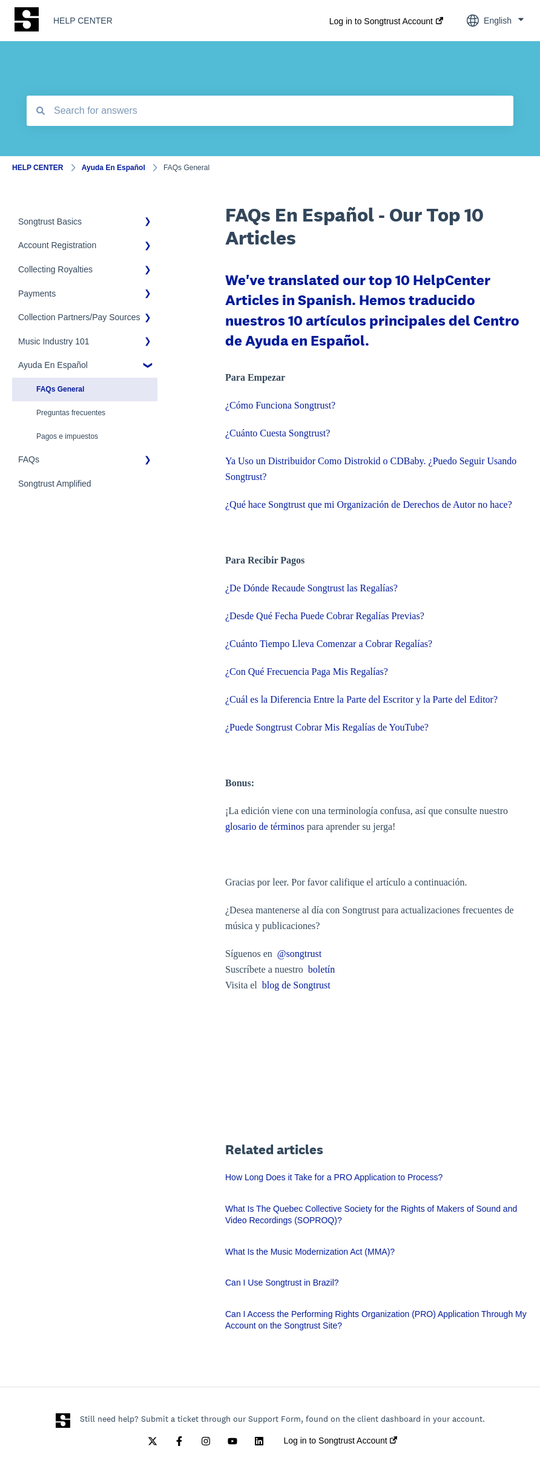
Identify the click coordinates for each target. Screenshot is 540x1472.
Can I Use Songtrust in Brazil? (282, 1282)
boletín (321, 969)
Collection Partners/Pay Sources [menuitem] (79, 317)
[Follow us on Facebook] (179, 1441)
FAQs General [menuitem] (60, 389)
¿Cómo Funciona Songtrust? (280, 405)
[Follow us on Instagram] (206, 1441)
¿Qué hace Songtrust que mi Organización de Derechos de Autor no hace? (368, 504)
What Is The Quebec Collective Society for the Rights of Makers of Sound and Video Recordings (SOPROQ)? (371, 1215)
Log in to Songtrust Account (381, 21)
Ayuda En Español (113, 167)
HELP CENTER (83, 20)
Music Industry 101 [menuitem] (54, 341)
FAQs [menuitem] (28, 459)
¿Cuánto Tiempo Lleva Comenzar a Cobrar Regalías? (328, 644)
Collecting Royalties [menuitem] (55, 269)
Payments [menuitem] (37, 293)
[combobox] (270, 111)
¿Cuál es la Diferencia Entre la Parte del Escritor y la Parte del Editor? (361, 699)
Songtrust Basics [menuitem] (50, 221)
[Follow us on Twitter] (152, 1441)
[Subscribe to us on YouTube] (232, 1441)
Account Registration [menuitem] (57, 245)
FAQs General (186, 167)
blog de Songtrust (296, 985)
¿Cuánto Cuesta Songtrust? (277, 433)
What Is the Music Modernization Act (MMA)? (310, 1252)
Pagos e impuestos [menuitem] (67, 436)
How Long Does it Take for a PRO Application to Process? (334, 1177)
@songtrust (300, 953)
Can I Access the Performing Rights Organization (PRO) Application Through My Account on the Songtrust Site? (376, 1320)
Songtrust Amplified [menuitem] (54, 483)
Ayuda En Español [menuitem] (53, 365)
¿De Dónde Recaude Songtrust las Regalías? (311, 588)
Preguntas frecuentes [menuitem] (70, 413)
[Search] (40, 111)
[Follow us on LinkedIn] (259, 1441)
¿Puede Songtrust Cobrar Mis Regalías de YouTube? (327, 727)
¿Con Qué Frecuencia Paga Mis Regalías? (306, 671)
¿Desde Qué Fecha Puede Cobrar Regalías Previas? (324, 616)
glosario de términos (265, 826)
